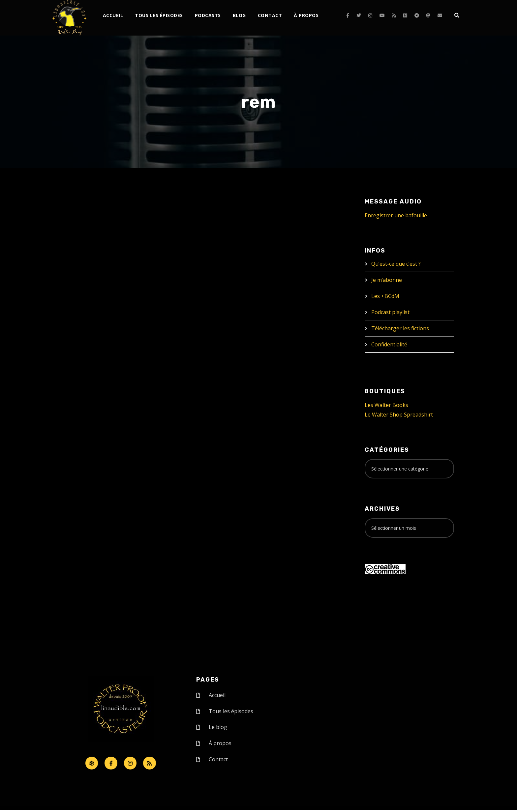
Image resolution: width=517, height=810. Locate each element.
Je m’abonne (386, 280)
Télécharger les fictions (400, 328)
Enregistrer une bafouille (396, 215)
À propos (306, 15)
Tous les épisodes (159, 15)
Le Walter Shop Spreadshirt (399, 414)
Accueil (113, 15)
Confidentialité (389, 344)
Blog (239, 15)
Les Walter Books (386, 405)
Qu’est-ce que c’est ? (396, 263)
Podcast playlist (390, 312)
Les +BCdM (385, 296)
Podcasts (208, 15)
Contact (270, 15)
